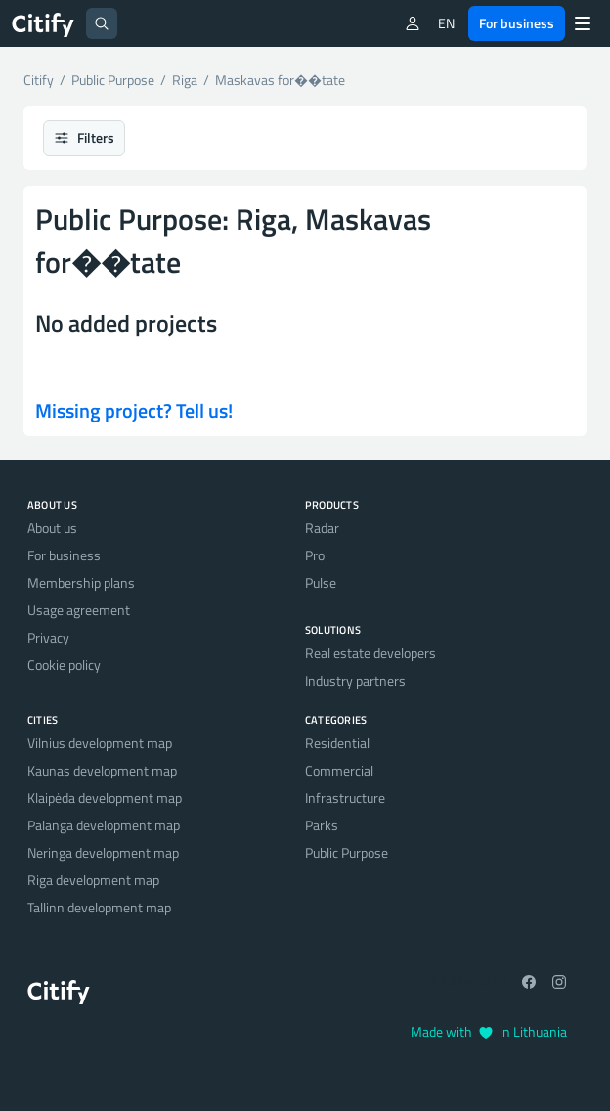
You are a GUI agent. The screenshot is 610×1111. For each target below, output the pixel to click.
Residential (337, 743)
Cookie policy (64, 664)
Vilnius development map (99, 743)
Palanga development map (103, 825)
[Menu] (582, 23)
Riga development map (93, 879)
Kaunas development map (102, 770)
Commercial (339, 770)
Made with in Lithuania (489, 1031)
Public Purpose (346, 852)
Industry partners (355, 680)
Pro (315, 555)
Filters (84, 137)
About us (52, 527)
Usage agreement (78, 610)
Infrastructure (345, 797)
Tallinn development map (99, 907)
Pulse (320, 582)
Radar (322, 527)
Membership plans (81, 582)
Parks (321, 825)
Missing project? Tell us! (134, 410)
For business (516, 23)
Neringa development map (103, 852)
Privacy (48, 637)
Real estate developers (370, 653)
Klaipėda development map (104, 797)
